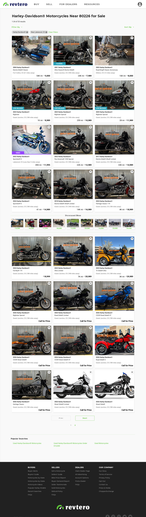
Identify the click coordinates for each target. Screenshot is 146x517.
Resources (92, 4)
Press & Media (104, 488)
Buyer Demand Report (60, 481)
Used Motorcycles (101, 443)
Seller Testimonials (59, 485)
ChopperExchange (106, 491)
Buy (36, 4)
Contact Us (103, 485)
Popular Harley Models (37, 488)
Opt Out (102, 481)
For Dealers (68, 4)
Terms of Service (105, 474)
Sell (49, 4)
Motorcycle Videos (35, 485)
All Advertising (81, 474)
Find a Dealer (80, 481)
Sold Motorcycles (58, 488)
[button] (19, 32)
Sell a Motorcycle (58, 471)
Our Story (102, 471)
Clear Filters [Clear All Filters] (53, 32)
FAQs (30, 495)
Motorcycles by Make (36, 481)
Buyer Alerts (33, 471)
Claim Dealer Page (82, 471)
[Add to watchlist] (49, 37)
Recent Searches (34, 491)
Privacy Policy (104, 478)
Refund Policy (57, 491)
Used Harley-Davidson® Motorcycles (27, 443)
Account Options (82, 478)
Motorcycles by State (36, 478)
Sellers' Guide (57, 474)
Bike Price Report (59, 478)
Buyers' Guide (33, 474)
